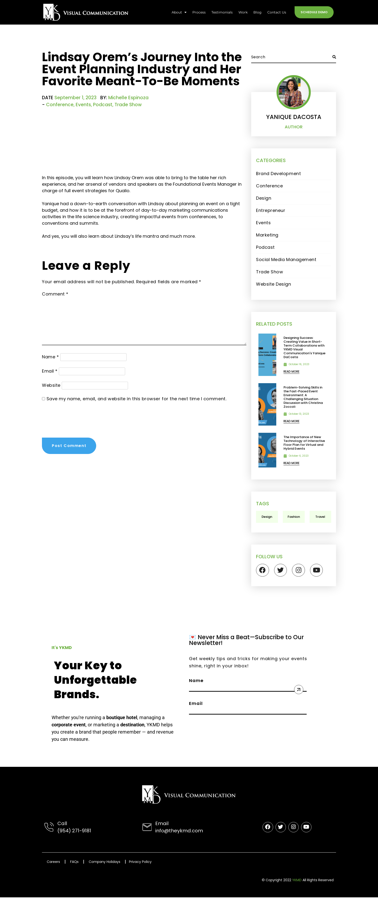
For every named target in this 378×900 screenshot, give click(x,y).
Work (243, 12)
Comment (55, 294)
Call (62, 826)
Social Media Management (286, 259)
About (179, 12)
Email (50, 371)
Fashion (294, 516)
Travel (320, 516)
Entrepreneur (270, 210)
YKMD (297, 882)
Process (199, 12)
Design (263, 198)
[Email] (147, 829)
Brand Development (278, 174)
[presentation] (78, 417)
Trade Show (128, 104)
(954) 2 (66, 833)
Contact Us (276, 12)
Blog (257, 12)
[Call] (49, 829)
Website (51, 385)
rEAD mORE (291, 371)
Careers (53, 864)
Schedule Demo (314, 12)
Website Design (273, 284)
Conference (60, 104)
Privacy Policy (140, 864)
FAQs (74, 864)
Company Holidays (104, 864)
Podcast (102, 104)
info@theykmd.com (179, 833)
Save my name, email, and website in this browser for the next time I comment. (137, 399)
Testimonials (222, 12)
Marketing (267, 235)
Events (83, 104)
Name (50, 357)
